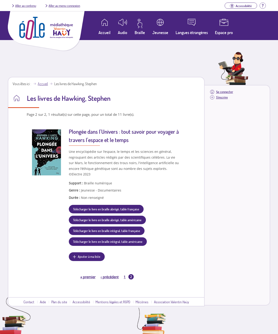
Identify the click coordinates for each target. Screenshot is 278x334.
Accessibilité (81, 301)
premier (88, 277)
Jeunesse (160, 32)
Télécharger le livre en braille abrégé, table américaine (107, 220)
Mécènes (142, 301)
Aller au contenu (25, 5)
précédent (110, 277)
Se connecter (224, 92)
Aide (43, 301)
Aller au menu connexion (64, 5)
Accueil (43, 83)
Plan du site (59, 301)
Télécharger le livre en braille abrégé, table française (106, 209)
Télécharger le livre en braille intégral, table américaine (107, 241)
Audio (122, 32)
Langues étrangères (192, 32)
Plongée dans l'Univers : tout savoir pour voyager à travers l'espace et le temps (124, 135)
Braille (140, 32)
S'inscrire (222, 97)
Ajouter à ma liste (89, 256)
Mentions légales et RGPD (113, 301)
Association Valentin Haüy (171, 301)
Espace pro (224, 32)
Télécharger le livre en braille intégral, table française (106, 231)
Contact (28, 301)
